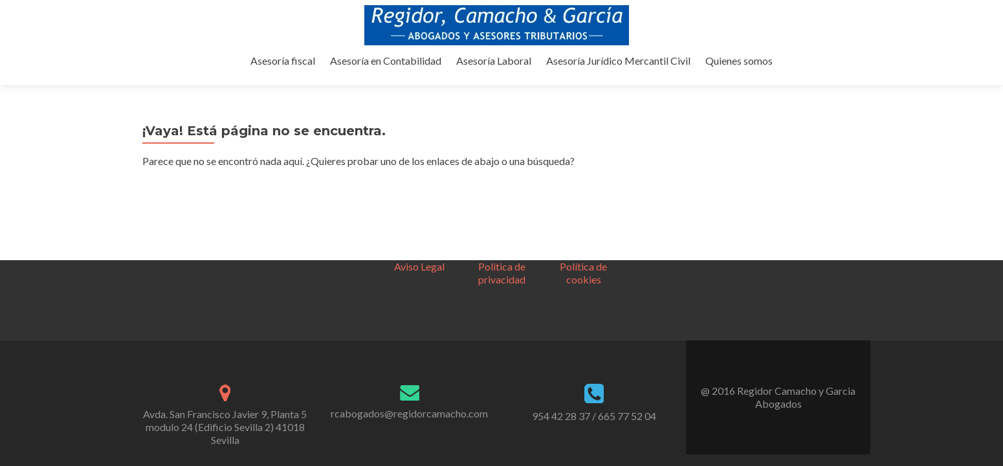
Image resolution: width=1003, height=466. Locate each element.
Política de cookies (583, 160)
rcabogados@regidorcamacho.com (409, 300)
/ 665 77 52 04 (624, 303)
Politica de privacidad (501, 160)
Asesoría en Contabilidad (489, 73)
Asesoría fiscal (388, 73)
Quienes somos (836, 73)
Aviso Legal (419, 154)
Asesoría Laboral (595, 73)
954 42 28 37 (561, 303)
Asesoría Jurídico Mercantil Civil (718, 73)
